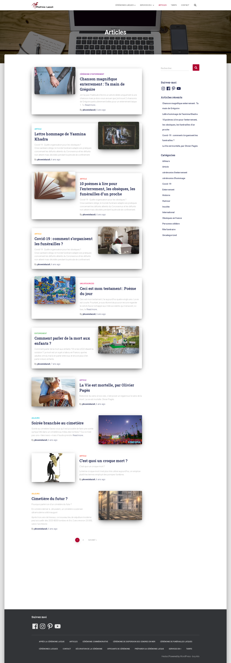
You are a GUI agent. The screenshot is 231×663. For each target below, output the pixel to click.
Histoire (166, 195)
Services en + (147, 5)
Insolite (166, 207)
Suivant (91, 540)
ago (101, 110)
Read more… (90, 105)
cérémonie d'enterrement (92, 74)
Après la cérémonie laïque (52, 642)
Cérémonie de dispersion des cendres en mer (134, 642)
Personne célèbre (171, 224)
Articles (162, 5)
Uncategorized (87, 284)
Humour (166, 201)
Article (38, 129)
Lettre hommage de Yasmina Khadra (180, 114)
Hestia (165, 656)
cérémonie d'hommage (173, 178)
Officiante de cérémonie (118, 649)
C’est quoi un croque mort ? (103, 460)
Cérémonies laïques (125, 5)
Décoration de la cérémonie (89, 649)
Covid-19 (166, 184)
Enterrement (40, 333)
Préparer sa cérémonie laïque (149, 649)
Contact (185, 5)
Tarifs (174, 5)
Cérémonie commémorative (95, 642)
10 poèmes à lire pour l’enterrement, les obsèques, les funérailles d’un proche (107, 188)
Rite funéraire (168, 229)
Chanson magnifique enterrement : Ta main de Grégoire (102, 84)
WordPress (185, 656)
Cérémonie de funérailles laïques (176, 642)
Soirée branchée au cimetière (58, 423)
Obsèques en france (172, 218)
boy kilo (195, 656)
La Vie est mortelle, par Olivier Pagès (180, 146)
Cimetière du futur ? (49, 498)
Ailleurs (36, 418)
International (168, 212)
